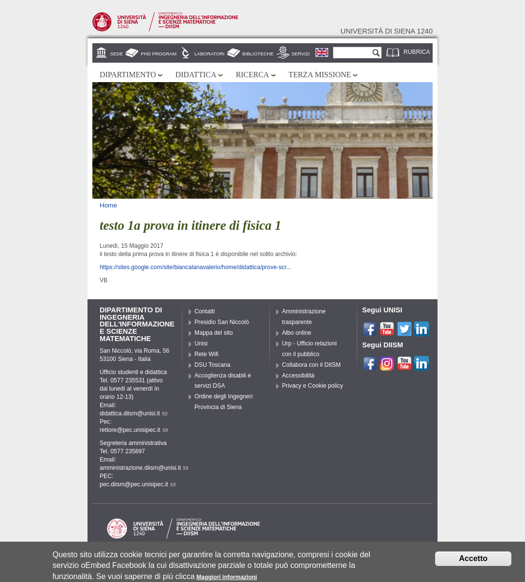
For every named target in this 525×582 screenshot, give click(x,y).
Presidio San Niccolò (221, 322)
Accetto (473, 560)
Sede (116, 53)
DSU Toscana (212, 364)
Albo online (296, 332)
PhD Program (158, 53)
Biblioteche (258, 53)
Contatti (204, 311)
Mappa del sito (213, 332)
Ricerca (252, 74)
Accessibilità (298, 375)
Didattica (195, 74)
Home (108, 205)
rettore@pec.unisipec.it (134, 430)
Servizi (301, 53)
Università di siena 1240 (386, 31)
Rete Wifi (206, 354)
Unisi (201, 343)
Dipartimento (128, 74)
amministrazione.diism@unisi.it (144, 467)
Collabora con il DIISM (311, 364)
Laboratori (209, 53)
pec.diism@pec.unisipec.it (137, 484)
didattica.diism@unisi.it (133, 413)
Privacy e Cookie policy (312, 385)
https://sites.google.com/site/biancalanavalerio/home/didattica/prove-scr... (195, 267)
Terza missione (320, 74)
